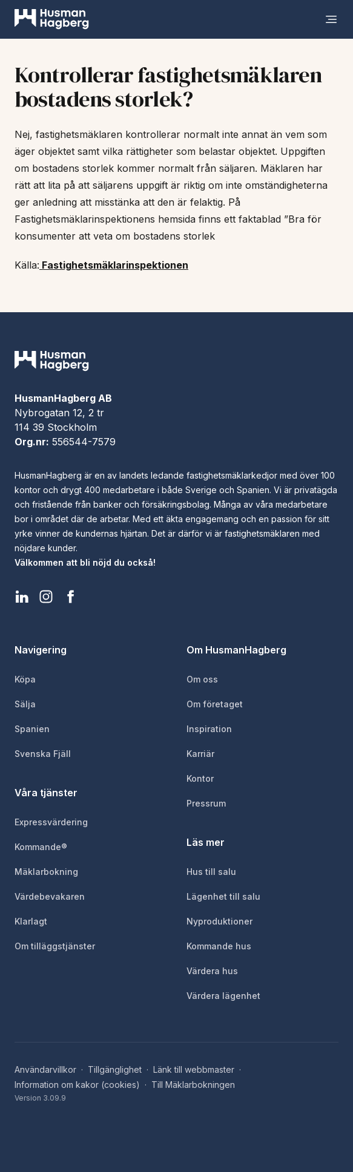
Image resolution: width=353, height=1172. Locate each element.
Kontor (200, 778)
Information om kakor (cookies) (77, 1084)
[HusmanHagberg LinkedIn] (22, 596)
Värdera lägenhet (223, 995)
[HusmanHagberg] (52, 19)
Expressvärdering (51, 822)
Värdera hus (212, 971)
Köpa (25, 679)
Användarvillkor (45, 1069)
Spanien (32, 729)
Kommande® (41, 847)
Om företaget (214, 704)
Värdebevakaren (50, 896)
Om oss (202, 679)
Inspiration (209, 729)
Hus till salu (211, 871)
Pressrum (206, 803)
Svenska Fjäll (43, 753)
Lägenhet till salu (223, 896)
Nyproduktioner (219, 921)
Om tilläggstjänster (55, 946)
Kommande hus (218, 946)
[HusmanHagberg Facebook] (70, 596)
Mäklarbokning (46, 871)
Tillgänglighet (115, 1069)
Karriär (200, 753)
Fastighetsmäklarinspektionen (113, 265)
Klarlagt (31, 921)
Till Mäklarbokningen (193, 1084)
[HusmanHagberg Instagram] (46, 596)
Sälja (25, 704)
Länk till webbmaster (193, 1069)
